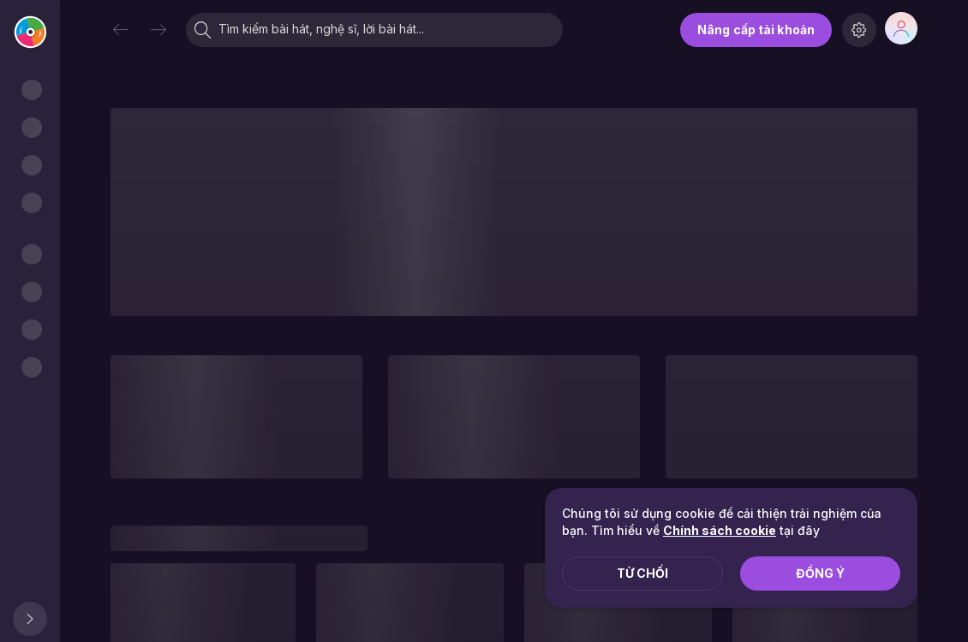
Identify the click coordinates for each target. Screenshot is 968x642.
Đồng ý (820, 573)
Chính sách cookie (719, 530)
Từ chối (642, 573)
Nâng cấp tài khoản (756, 29)
